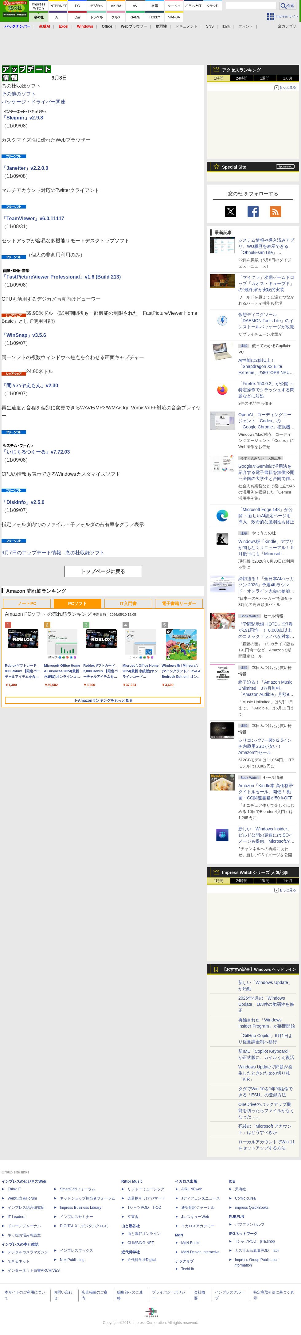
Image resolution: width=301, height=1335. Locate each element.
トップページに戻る (103, 571)
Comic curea (245, 1198)
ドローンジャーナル (24, 1226)
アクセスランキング (241, 70)
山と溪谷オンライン (144, 1234)
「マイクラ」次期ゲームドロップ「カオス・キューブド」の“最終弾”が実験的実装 (266, 283)
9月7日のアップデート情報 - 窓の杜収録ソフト (53, 552)
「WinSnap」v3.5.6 (24, 335)
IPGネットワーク (243, 1234)
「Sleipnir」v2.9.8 (22, 117)
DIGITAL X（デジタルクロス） (85, 1226)
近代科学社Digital (141, 1260)
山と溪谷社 (130, 1226)
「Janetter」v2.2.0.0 (25, 168)
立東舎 (133, 1217)
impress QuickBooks (251, 1207)
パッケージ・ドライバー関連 (33, 101)
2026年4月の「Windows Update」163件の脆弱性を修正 (266, 1004)
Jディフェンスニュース (200, 1198)
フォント (245, 26)
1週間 (265, 78)
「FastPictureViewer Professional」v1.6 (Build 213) (61, 276)
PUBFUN (236, 1217)
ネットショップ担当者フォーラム (87, 1198)
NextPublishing (72, 1260)
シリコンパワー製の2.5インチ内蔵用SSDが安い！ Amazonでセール (264, 746)
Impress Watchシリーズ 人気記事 (255, 872)
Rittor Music (132, 1181)
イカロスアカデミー (197, 1226)
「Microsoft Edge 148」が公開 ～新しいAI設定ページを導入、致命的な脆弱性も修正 (266, 515)
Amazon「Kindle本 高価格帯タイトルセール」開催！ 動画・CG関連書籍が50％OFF (265, 791)
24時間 (241, 78)
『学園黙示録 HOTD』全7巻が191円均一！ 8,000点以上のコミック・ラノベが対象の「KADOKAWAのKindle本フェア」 (266, 636)
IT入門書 (128, 603)
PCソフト (77, 603)
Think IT (14, 1189)
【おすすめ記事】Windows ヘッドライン (259, 969)
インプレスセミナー (76, 1217)
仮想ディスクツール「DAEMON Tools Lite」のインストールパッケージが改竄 (266, 320)
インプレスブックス (76, 1250)
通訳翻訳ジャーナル (197, 1207)
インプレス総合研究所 (26, 1207)
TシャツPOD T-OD (144, 1207)
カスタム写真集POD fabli (257, 1250)
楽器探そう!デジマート (146, 1198)
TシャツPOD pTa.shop (255, 1241)
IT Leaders (16, 1217)
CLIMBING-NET (140, 1243)
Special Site (234, 167)
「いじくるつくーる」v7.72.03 (36, 452)
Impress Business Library (80, 1207)
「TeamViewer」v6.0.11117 (33, 218)
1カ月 (288, 78)
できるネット (19, 1261)
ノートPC (27, 603)
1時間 (219, 78)
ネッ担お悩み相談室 (24, 1235)
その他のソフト (19, 93)
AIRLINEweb (191, 1189)
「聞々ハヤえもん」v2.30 (30, 385)
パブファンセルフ (249, 1224)
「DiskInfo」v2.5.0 (23, 502)
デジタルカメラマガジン (28, 1252)
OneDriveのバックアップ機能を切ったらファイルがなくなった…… (266, 1110)
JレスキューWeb (195, 1217)
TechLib (187, 1269)
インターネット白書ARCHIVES (34, 1270)
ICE (232, 1181)
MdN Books (190, 1243)
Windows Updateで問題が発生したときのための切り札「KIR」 (265, 1073)
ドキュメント (186, 26)
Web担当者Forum (22, 1198)
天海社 (240, 1189)
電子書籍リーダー (179, 603)
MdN (179, 1235)
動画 (226, 26)
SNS (210, 26)
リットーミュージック (145, 1189)
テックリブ (184, 1261)
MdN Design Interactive (200, 1252)
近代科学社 (130, 1252)
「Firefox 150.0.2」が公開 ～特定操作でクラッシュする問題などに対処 (266, 389)
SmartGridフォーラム (77, 1189)
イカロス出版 (186, 1181)
